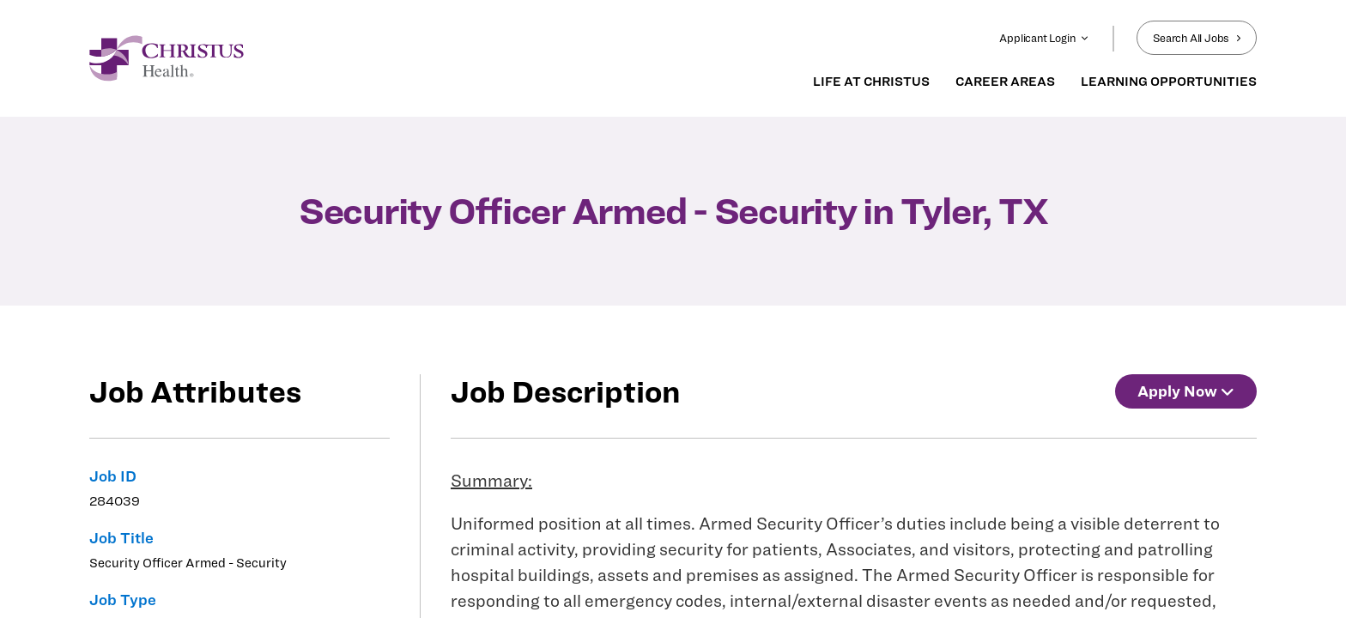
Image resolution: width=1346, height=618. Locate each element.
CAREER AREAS (1005, 81)
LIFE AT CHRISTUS (871, 81)
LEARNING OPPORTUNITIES (1169, 81)
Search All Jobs (1196, 38)
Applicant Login (1043, 38)
